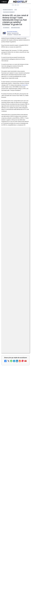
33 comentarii (6, 27)
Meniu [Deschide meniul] (4, 2)
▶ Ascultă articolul (16, 27)
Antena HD (24, 85)
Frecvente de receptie (8, 9)
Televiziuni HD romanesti (8, 12)
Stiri (16, 9)
